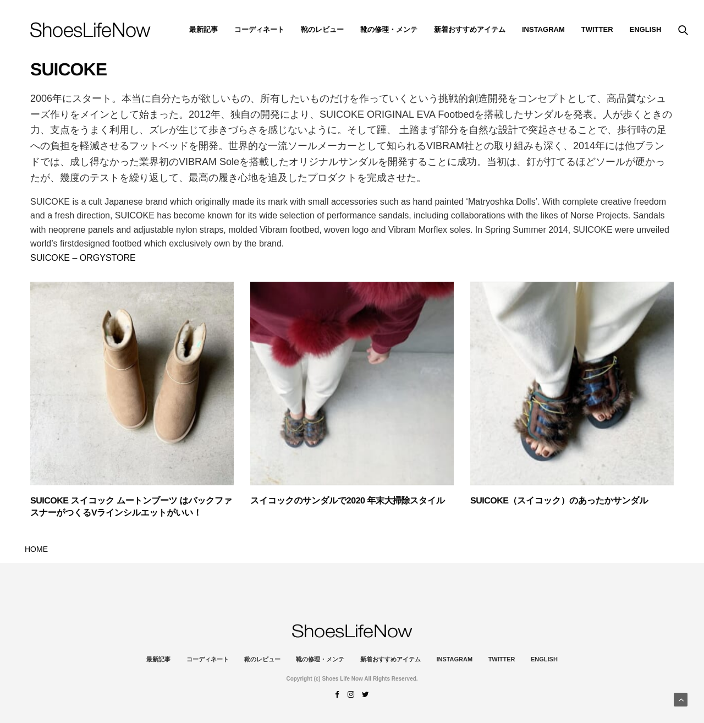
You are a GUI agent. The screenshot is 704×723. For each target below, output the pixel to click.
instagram (543, 29)
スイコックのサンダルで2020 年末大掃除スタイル (347, 501)
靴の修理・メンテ (388, 29)
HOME (36, 549)
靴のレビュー (322, 29)
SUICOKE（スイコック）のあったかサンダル (559, 501)
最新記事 (203, 29)
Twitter (597, 29)
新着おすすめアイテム (469, 29)
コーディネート (259, 29)
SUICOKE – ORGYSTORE (83, 257)
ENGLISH (646, 29)
